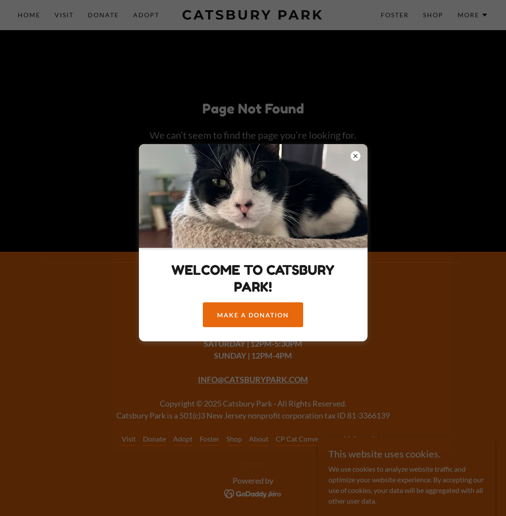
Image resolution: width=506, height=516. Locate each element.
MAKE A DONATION (253, 315)
